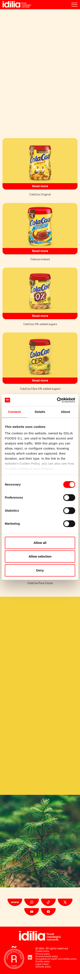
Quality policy (42, 961)
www (15, 902)
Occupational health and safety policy (56, 959)
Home (6, 13)
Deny (40, 570)
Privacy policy (42, 954)
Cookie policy (42, 951)
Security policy (43, 967)
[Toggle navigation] (74, 4)
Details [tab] (40, 412)
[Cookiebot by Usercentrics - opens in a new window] (57, 400)
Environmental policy (46, 956)
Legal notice (42, 964)
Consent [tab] (14, 412)
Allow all (40, 542)
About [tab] (65, 412)
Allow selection (39, 556)
